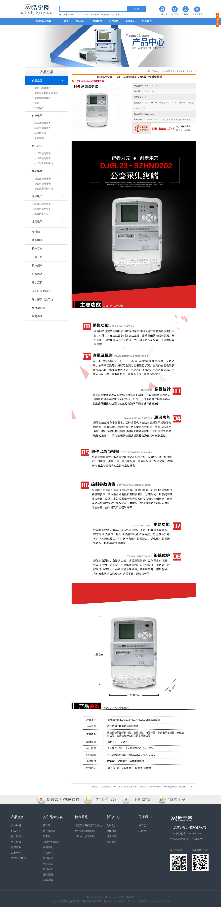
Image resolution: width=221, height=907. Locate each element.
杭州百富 (48, 869)
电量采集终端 (41, 214)
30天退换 (175, 14)
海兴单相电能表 (42, 209)
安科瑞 (46, 825)
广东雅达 (48, 852)
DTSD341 (84, 14)
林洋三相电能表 (42, 153)
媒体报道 (112, 831)
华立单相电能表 (42, 183)
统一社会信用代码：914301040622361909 (149, 901)
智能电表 (105, 14)
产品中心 (80, 21)
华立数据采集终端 (43, 188)
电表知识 (112, 836)
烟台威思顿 (49, 831)
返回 (192, 786)
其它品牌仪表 (18, 858)
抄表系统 (113, 21)
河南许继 (48, 880)
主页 (148, 71)
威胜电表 (97, 21)
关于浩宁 (143, 825)
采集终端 (39, 138)
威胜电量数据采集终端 (46, 93)
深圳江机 (48, 847)
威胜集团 (16, 825)
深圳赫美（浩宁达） (185, 71)
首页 (66, 21)
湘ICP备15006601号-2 (114, 901)
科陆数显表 (40, 133)
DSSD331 (73, 14)
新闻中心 (130, 21)
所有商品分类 (43, 21)
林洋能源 (16, 836)
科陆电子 (16, 831)
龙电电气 (16, 852)
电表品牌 (112, 842)
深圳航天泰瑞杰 (51, 842)
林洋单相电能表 (42, 158)
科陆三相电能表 (42, 128)
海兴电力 (16, 847)
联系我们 (147, 21)
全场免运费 (163, 14)
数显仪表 (39, 108)
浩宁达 (46, 836)
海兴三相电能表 (42, 204)
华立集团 (16, 842)
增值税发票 (198, 14)
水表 (36, 103)
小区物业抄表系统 (85, 836)
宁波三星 (48, 863)
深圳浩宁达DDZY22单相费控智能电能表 (118, 786)
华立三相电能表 (42, 178)
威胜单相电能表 (42, 98)
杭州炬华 (48, 858)
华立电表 (116, 14)
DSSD (124, 14)
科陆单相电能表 (42, 123)
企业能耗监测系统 (85, 831)
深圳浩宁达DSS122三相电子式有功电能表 (167, 786)
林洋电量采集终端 (43, 163)
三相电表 (95, 14)
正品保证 (186, 14)
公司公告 (112, 825)
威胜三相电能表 (42, 88)
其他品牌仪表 (168, 71)
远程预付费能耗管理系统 (88, 825)
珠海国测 (48, 874)
